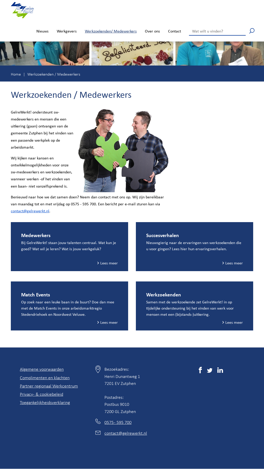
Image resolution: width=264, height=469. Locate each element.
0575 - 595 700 (117, 422)
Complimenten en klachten (45, 377)
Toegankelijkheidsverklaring (45, 402)
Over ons (152, 31)
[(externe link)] (200, 371)
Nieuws (42, 31)
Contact (174, 31)
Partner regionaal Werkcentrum (49, 386)
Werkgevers (67, 31)
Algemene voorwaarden (42, 369)
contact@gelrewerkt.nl (30, 211)
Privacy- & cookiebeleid (41, 394)
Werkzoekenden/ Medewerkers (111, 31)
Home (16, 74)
